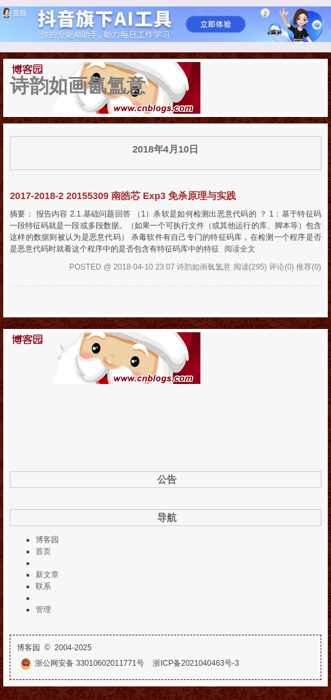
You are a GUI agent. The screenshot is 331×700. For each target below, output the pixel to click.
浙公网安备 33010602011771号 (82, 663)
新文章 (47, 574)
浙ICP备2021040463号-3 (196, 663)
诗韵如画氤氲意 (77, 85)
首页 (43, 551)
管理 (43, 609)
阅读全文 (239, 248)
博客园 (47, 539)
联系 (43, 586)
